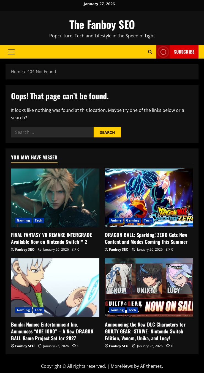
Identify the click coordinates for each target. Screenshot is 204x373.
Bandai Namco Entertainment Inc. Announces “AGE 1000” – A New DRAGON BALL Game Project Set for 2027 (52, 331)
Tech (38, 220)
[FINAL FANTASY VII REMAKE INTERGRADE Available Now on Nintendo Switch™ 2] (55, 197)
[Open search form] (150, 51)
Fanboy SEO (25, 249)
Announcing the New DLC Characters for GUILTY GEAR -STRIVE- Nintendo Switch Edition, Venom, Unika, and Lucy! (145, 331)
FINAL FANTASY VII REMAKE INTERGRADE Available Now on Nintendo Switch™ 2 (51, 238)
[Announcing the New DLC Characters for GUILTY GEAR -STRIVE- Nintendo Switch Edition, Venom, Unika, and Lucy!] (149, 287)
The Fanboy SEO (102, 24)
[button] (11, 52)
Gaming (23, 220)
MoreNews (122, 366)
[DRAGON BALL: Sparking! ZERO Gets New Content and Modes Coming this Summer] (149, 197)
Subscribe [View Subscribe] (175, 52)
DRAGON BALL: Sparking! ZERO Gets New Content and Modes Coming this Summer (146, 238)
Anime (116, 220)
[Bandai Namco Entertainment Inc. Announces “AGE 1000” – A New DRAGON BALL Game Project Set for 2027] (55, 287)
